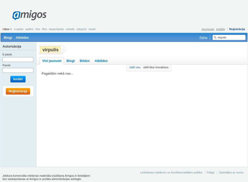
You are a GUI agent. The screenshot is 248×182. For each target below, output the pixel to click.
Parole (7, 65)
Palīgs (203, 37)
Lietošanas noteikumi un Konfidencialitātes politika (171, 172)
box (7, 29)
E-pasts (18, 29)
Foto (37, 29)
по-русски (208, 29)
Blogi (8, 37)
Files (44, 29)
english (220, 29)
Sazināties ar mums (231, 172)
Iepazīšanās (56, 29)
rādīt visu (135, 67)
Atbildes (22, 37)
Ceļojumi (81, 29)
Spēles (29, 29)
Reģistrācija (237, 29)
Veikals (70, 29)
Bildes (85, 61)
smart (92, 29)
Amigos (29, 15)
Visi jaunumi (51, 61)
